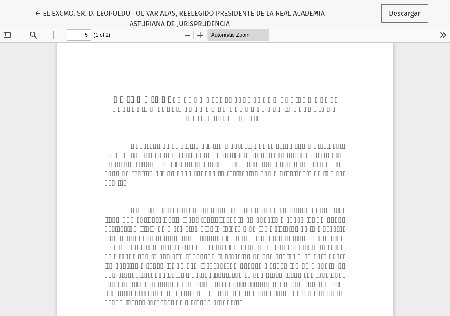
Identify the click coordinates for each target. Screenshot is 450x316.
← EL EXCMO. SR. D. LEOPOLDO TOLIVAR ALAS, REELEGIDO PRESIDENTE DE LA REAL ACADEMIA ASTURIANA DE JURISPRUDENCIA (180, 18)
